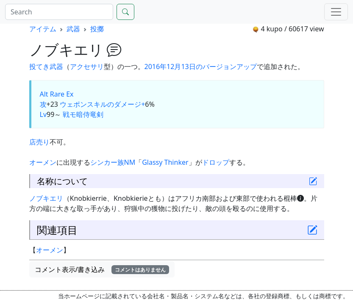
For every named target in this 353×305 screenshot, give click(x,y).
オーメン (42, 162)
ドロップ (215, 162)
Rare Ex (62, 94)
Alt (44, 94)
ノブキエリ (46, 198)
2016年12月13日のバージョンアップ (201, 66)
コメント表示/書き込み (102, 269)
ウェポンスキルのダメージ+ (102, 104)
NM (130, 162)
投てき (39, 66)
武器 (73, 28)
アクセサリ (87, 66)
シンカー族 (107, 162)
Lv (43, 114)
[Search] (59, 12)
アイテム (42, 28)
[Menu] (336, 11)
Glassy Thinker (165, 162)
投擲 (97, 28)
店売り (39, 142)
